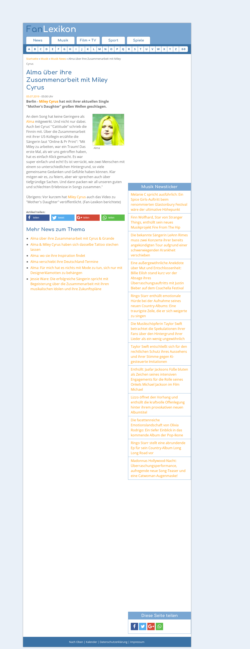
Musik (63, 40)
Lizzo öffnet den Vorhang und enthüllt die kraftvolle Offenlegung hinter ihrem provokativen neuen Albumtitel (158, 405)
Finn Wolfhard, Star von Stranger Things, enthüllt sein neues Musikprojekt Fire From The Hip (157, 222)
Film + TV (88, 40)
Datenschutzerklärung (113, 642)
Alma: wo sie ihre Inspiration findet (57, 255)
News (37, 40)
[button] (38, 218)
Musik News (58, 59)
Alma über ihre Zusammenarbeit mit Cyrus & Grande (72, 238)
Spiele (138, 40)
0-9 (183, 49)
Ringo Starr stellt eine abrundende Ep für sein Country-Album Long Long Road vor (158, 448)
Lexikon (51, 29)
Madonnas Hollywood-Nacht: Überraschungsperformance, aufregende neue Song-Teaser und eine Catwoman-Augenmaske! (158, 468)
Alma (30, 121)
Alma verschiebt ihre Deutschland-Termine (64, 261)
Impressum (137, 642)
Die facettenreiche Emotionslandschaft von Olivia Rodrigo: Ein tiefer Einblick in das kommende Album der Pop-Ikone (157, 427)
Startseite (32, 59)
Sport (113, 40)
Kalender (91, 642)
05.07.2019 (32, 96)
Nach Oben (76, 642)
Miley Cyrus (48, 101)
